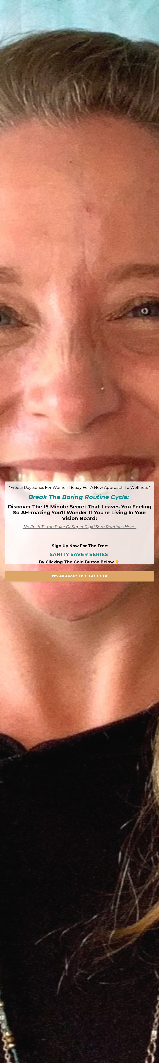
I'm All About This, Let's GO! (79, 576)
